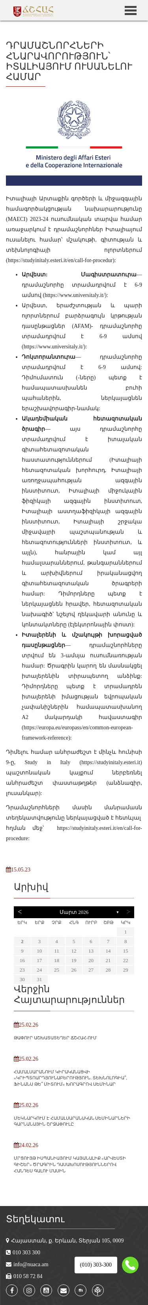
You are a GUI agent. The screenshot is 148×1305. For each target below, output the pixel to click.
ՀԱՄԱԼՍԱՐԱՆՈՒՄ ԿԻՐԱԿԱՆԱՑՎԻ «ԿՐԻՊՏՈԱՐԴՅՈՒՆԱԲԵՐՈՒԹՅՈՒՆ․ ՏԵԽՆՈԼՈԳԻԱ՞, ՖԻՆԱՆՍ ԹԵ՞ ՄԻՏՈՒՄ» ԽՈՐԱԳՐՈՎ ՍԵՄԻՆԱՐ (70, 1077)
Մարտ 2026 (74, 912)
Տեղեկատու (35, 1219)
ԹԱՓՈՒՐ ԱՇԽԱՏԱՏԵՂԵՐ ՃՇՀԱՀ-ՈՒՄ (55, 1037)
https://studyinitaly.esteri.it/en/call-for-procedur (60, 260)
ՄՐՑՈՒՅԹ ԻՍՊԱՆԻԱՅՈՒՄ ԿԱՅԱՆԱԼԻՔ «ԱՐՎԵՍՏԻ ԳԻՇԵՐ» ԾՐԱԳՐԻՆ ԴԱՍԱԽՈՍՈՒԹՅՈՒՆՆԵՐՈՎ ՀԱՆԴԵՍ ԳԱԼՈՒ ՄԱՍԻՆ (70, 1164)
